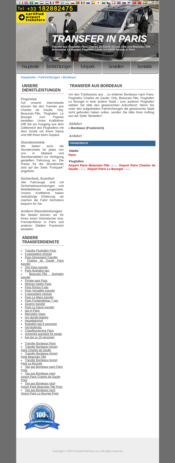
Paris (72, 155)
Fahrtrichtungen (59, 66)
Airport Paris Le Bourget (105, 169)
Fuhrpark (87, 66)
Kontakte (145, 66)
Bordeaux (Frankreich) (87, 128)
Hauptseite (30, 66)
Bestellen (116, 66)
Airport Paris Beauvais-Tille (89, 165)
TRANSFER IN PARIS (99, 38)
